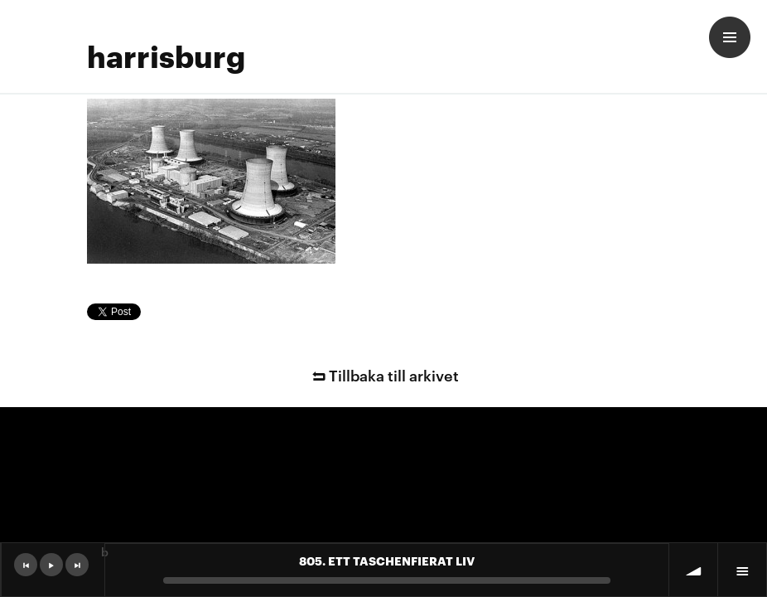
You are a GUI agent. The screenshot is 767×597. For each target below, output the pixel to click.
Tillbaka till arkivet (383, 374)
